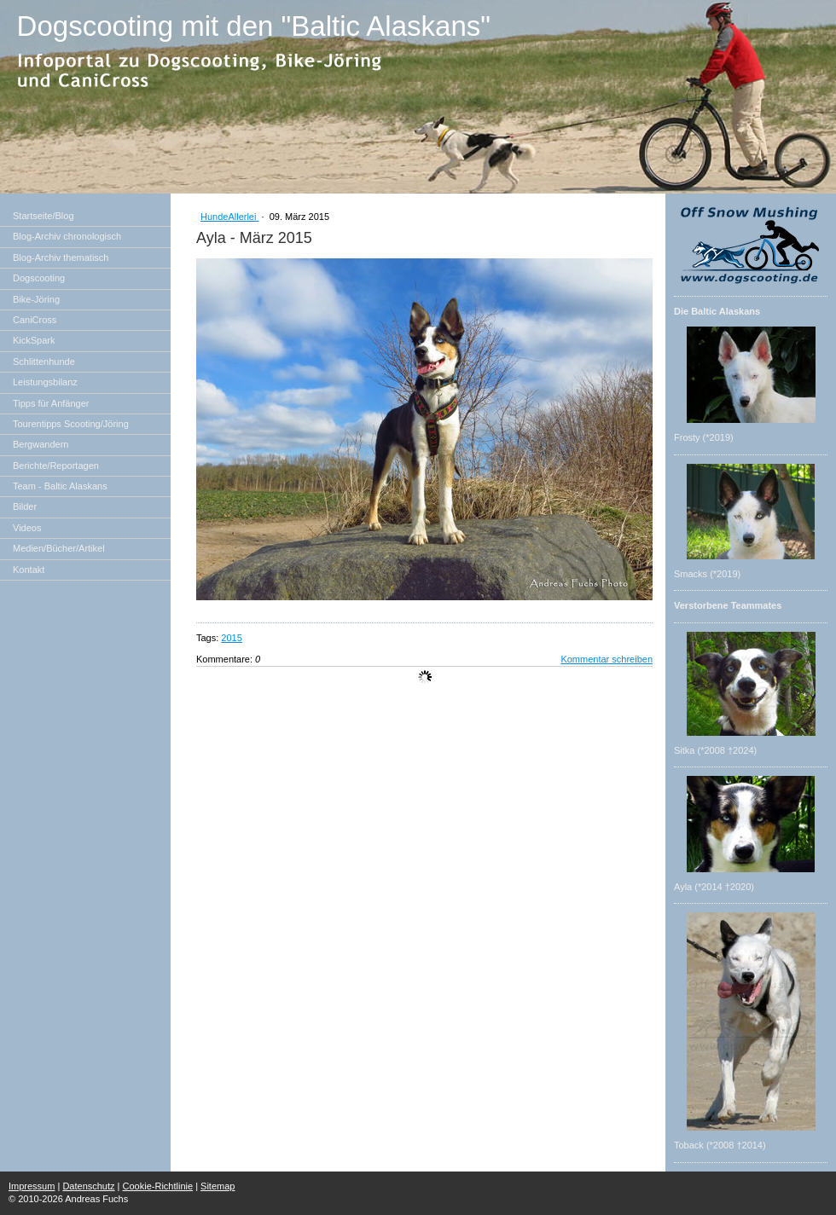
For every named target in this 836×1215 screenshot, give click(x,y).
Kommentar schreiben (606, 659)
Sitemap (217, 1186)
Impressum (32, 1186)
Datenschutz (88, 1186)
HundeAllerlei (229, 216)
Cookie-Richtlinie (158, 1186)
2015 (231, 638)
